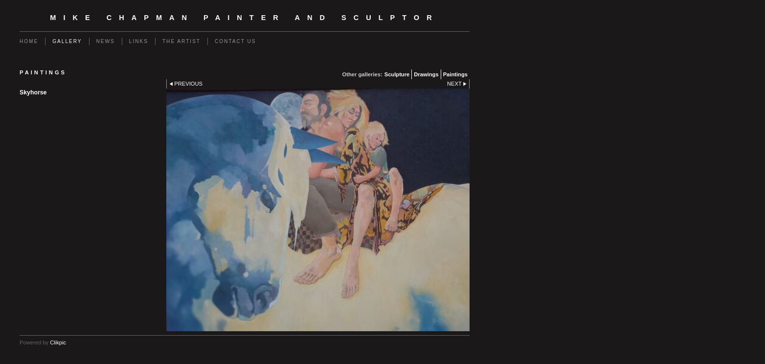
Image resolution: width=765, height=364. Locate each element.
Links (138, 41)
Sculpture (397, 74)
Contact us (235, 41)
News (105, 41)
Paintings (455, 74)
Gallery (67, 41)
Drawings (426, 74)
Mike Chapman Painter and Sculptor (244, 18)
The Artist (181, 41)
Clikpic (58, 342)
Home (29, 41)
